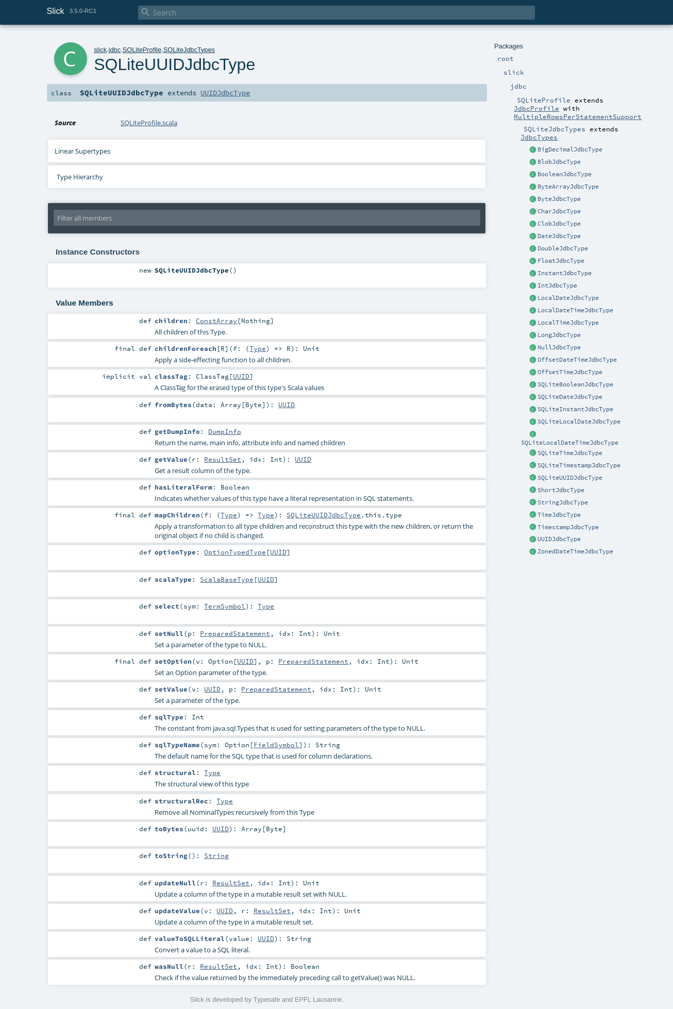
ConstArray (216, 320)
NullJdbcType (559, 347)
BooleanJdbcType (564, 174)
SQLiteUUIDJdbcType (569, 477)
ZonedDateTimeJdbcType (575, 551)
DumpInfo (224, 431)
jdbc (115, 50)
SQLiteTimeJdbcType (569, 453)
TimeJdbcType (559, 514)
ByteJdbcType (559, 199)
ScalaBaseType (227, 579)
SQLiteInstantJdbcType (575, 409)
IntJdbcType (557, 285)
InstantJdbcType (564, 273)
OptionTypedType (235, 552)
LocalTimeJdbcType (568, 322)
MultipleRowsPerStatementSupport (578, 116)
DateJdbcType (559, 236)
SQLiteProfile (142, 50)
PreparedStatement (235, 633)
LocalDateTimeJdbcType (575, 310)
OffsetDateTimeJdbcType (577, 359)
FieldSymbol (276, 745)
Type (257, 348)
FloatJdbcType (560, 260)
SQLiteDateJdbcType (569, 396)
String (216, 855)
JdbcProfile (536, 108)
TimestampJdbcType (568, 527)
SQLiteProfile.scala (149, 122)
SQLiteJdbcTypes (189, 50)
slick (100, 50)
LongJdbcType (559, 335)
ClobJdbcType (559, 223)
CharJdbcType (559, 211)
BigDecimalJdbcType (569, 149)
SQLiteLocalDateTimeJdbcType (569, 442)
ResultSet (222, 459)
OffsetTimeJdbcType (569, 372)
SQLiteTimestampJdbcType (578, 465)
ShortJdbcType (560, 490)
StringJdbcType (562, 502)
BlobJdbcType (559, 161)
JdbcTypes (539, 137)
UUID (241, 376)
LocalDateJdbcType (568, 297)
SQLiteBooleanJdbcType (575, 384)
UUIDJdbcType (559, 539)
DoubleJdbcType (562, 248)
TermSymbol (224, 606)
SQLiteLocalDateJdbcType (578, 421)
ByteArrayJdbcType (568, 186)
